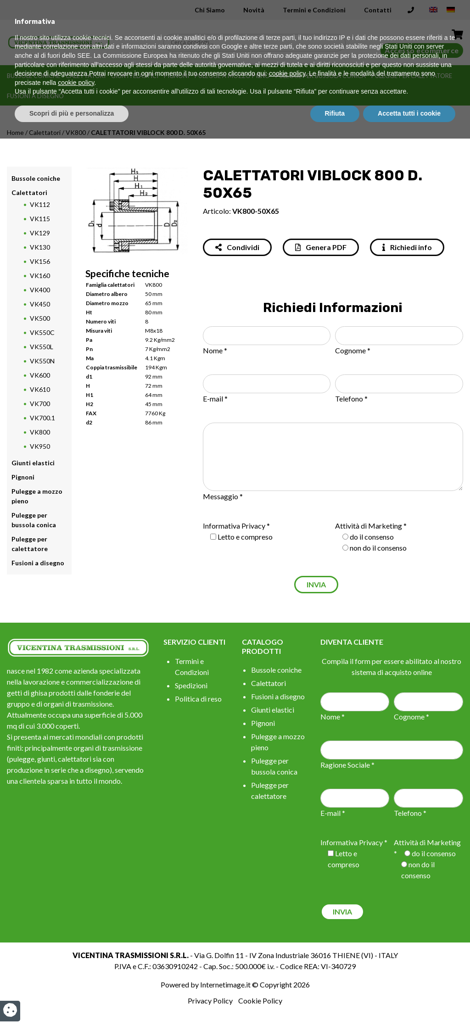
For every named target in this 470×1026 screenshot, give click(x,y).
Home (15, 132)
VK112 (40, 204)
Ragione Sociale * (347, 764)
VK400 (40, 290)
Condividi (237, 247)
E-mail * (215, 398)
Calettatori (86, 75)
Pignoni (176, 75)
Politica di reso (198, 698)
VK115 (40, 219)
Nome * (215, 350)
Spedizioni (191, 685)
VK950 (40, 446)
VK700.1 (42, 418)
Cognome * (352, 350)
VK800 (76, 132)
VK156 (40, 261)
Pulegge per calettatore (411, 75)
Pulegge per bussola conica (320, 75)
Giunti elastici (134, 75)
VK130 (40, 247)
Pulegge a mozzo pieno (232, 75)
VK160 (40, 275)
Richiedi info (407, 247)
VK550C (42, 332)
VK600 (40, 375)
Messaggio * (223, 496)
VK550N (42, 361)
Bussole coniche (33, 75)
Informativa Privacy (234, 525)
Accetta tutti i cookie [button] (409, 1000)
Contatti (378, 10)
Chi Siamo (210, 10)
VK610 (40, 389)
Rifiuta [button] (335, 1000)
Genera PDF (321, 247)
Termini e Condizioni (314, 10)
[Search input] (257, 42)
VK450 (40, 304)
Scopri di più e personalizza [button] (71, 1000)
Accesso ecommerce (422, 50)
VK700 (40, 403)
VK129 (40, 233)
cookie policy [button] (287, 961)
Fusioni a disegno (35, 96)
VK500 (40, 318)
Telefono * (351, 398)
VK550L (41, 347)
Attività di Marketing (368, 525)
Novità (253, 10)
